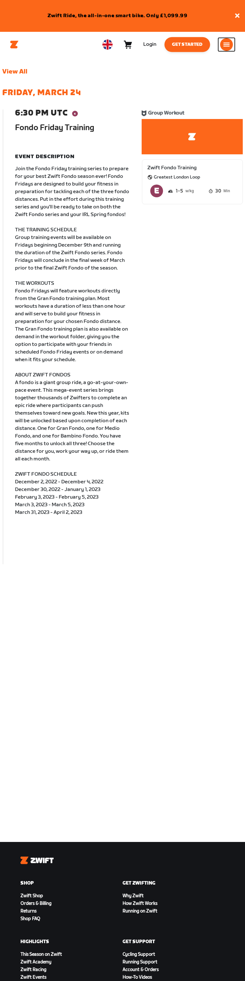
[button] (237, 16)
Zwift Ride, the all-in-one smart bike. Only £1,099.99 (118, 16)
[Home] (14, 44)
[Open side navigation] (226, 44)
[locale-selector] (107, 44)
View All (14, 71)
